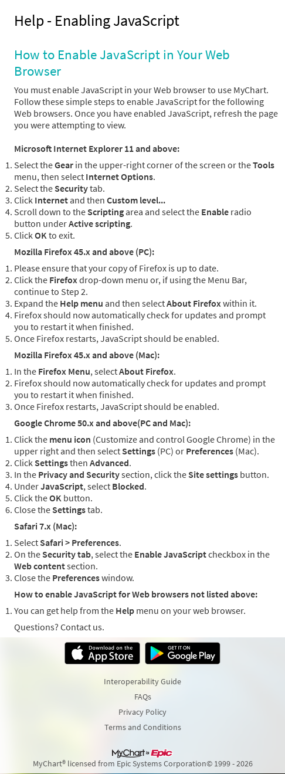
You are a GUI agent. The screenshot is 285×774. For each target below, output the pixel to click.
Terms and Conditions (142, 727)
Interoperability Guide (142, 681)
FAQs (142, 696)
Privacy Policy (142, 712)
